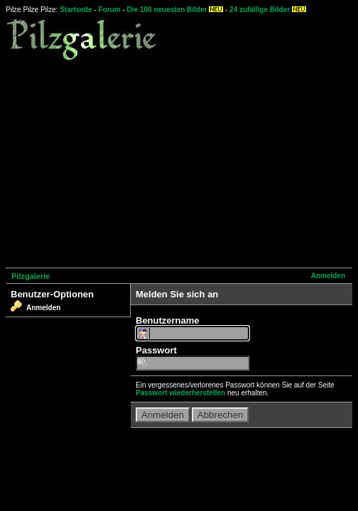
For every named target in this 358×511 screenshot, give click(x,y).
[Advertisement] (182, 162)
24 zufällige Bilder (259, 9)
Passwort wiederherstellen (180, 393)
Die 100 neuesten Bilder (167, 9)
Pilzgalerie (30, 276)
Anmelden (328, 276)
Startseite (76, 9)
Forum (110, 9)
